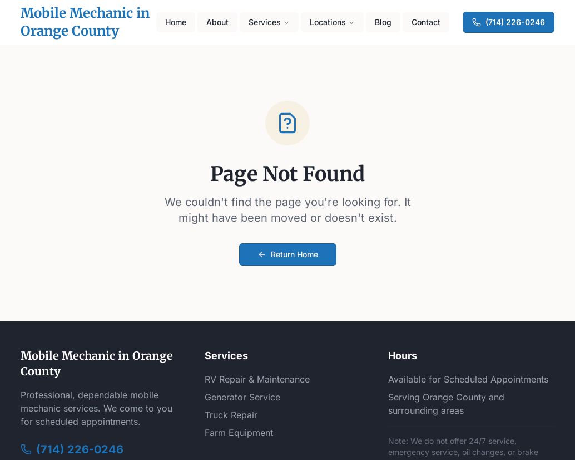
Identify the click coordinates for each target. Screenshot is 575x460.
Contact (426, 22)
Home (175, 22)
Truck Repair (231, 414)
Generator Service (242, 397)
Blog (383, 22)
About (217, 22)
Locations (332, 22)
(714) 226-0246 (508, 22)
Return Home (287, 254)
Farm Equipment (239, 432)
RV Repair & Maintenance (257, 379)
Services (269, 22)
